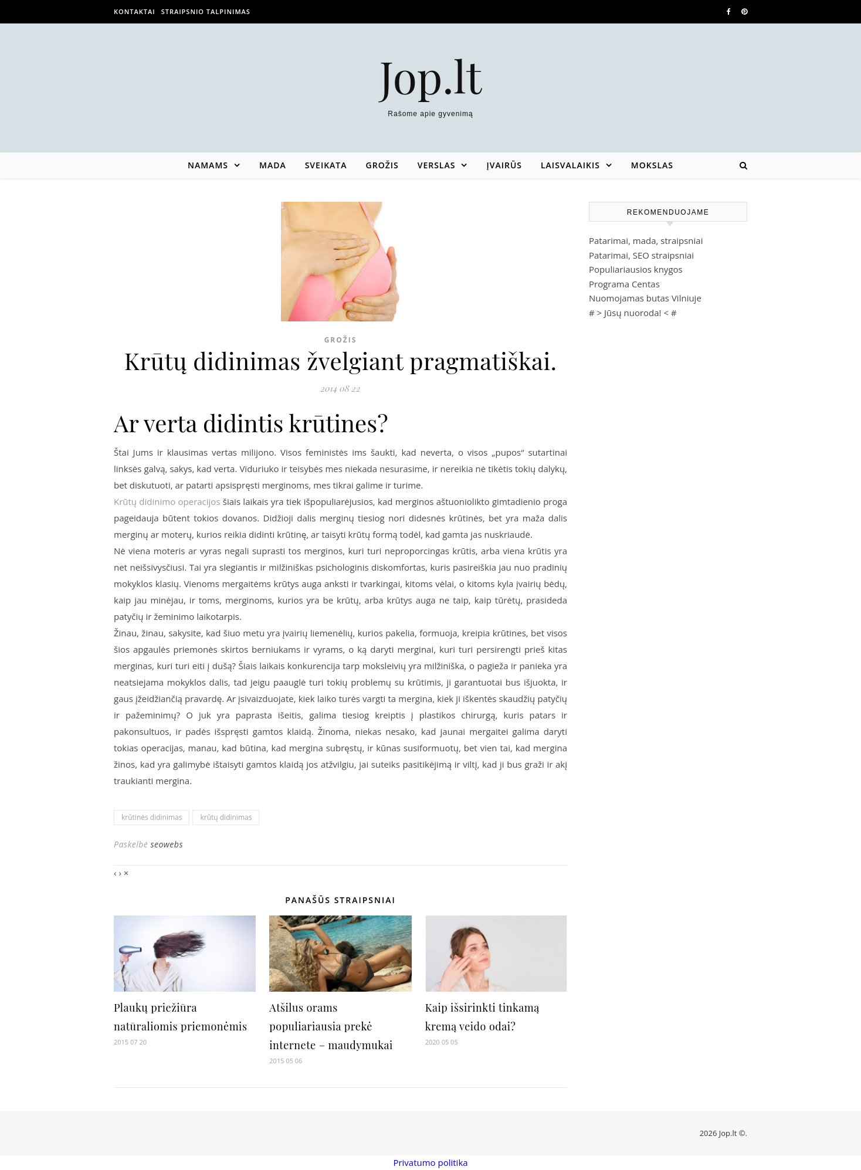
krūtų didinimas (226, 817)
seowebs (166, 844)
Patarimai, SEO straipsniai (641, 255)
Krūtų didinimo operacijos (167, 501)
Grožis (382, 165)
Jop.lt (430, 76)
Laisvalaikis (570, 165)
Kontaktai (134, 11)
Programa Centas (624, 284)
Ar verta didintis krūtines (245, 422)
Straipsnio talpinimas (205, 11)
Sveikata (326, 165)
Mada (272, 165)
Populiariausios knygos (636, 269)
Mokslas (652, 165)
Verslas (437, 165)
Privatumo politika (430, 1162)
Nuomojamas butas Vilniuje (645, 298)
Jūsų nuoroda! (633, 312)
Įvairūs (504, 165)
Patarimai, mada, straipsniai (646, 240)
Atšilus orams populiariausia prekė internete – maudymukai (330, 1026)
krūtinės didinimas (151, 817)
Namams (208, 165)
